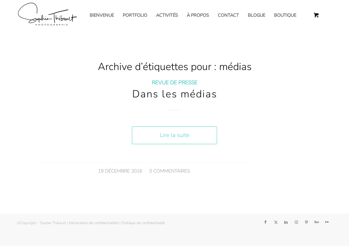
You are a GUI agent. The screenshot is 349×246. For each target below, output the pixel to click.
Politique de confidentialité (143, 223)
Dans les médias (174, 94)
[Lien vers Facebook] (265, 222)
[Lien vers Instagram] (296, 222)
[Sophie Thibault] (47, 15)
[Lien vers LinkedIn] (286, 222)
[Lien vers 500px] (317, 222)
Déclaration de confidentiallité (93, 223)
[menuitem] (101, 15)
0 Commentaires (169, 171)
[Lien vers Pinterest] (306, 222)
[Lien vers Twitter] (276, 222)
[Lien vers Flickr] (327, 222)
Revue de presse (174, 82)
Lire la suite (174, 135)
